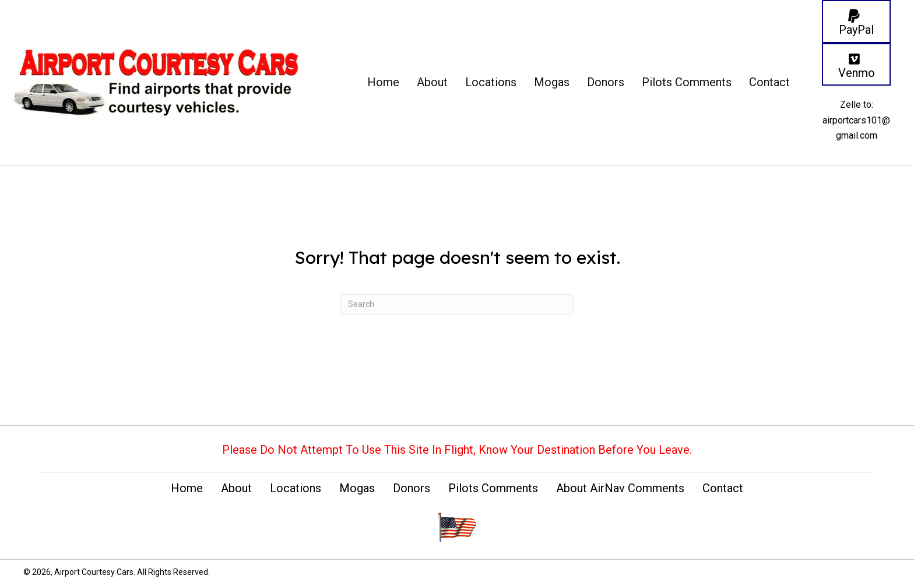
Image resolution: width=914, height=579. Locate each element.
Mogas (357, 488)
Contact (722, 488)
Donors (411, 488)
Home (187, 488)
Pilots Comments (493, 488)
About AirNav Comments (620, 488)
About (236, 488)
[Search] (457, 304)
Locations (295, 488)
